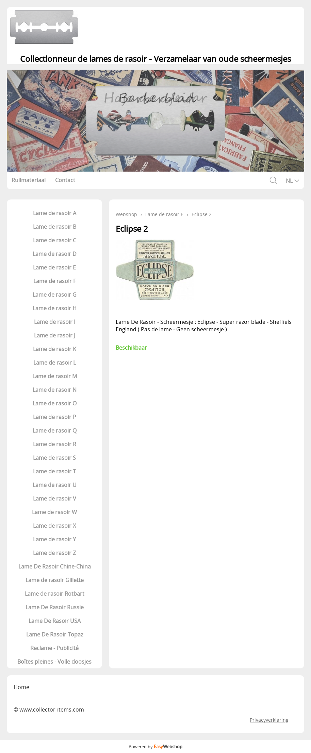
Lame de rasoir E (54, 267)
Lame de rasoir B (54, 226)
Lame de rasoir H (55, 308)
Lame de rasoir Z (54, 553)
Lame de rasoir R (54, 444)
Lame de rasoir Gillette (55, 580)
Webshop (126, 214)
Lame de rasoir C (54, 240)
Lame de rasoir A (54, 213)
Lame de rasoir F (54, 281)
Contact (65, 180)
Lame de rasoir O (55, 403)
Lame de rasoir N (55, 389)
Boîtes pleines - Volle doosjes (54, 661)
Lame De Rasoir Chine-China (54, 566)
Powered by (155, 746)
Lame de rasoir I (54, 322)
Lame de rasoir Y (54, 539)
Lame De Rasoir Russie (55, 607)
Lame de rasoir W (54, 512)
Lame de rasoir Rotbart (54, 593)
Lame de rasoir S (54, 457)
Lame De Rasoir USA (55, 621)
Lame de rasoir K (54, 349)
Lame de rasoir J (54, 335)
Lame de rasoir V (54, 498)
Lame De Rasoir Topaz (54, 634)
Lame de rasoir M (54, 376)
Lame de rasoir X (54, 525)
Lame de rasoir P (54, 417)
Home (21, 687)
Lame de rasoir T (54, 471)
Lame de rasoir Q (55, 430)
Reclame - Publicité (54, 648)
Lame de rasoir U (55, 485)
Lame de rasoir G (55, 294)
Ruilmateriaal (29, 180)
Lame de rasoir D (55, 254)
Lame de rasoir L (54, 362)
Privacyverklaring (269, 720)
